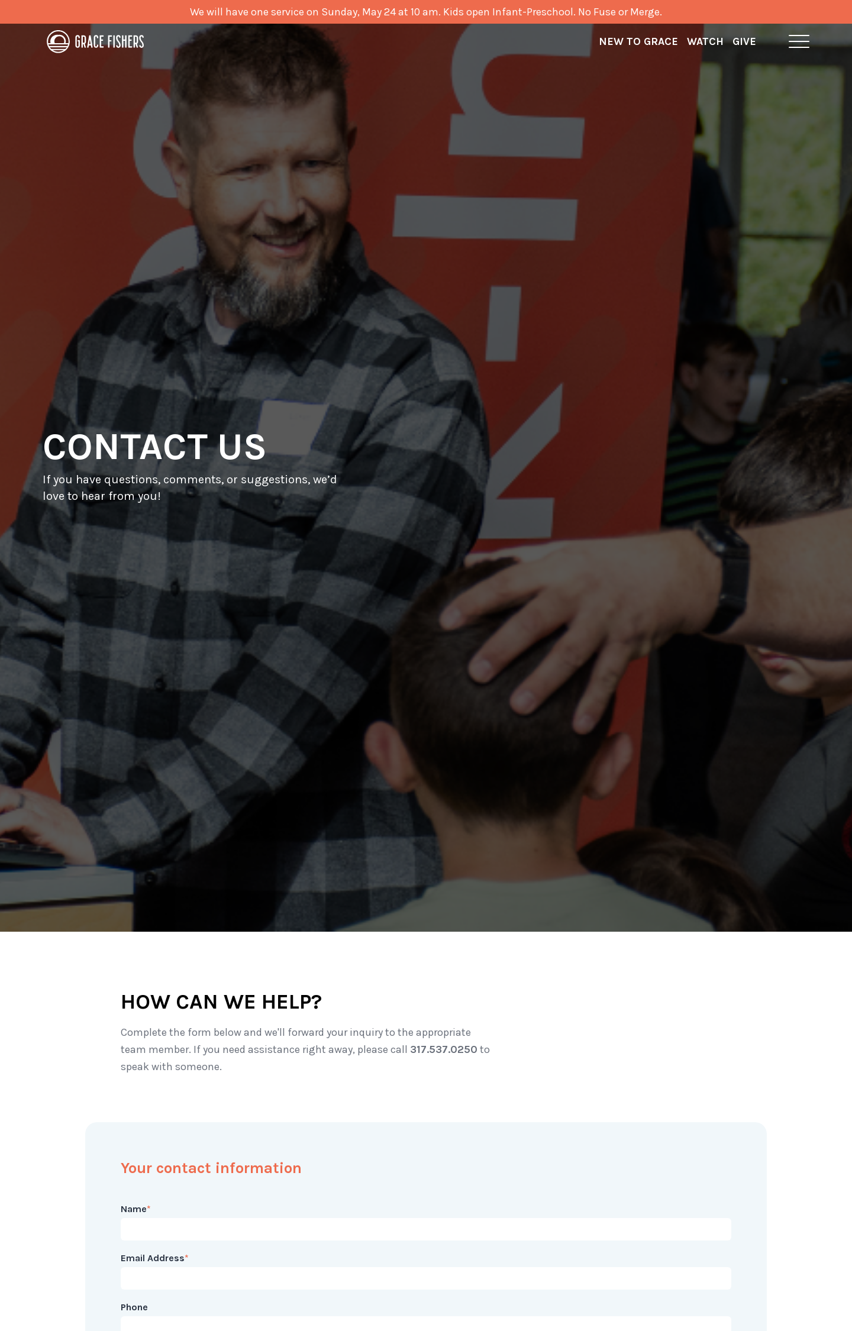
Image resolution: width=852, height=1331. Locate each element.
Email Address (155, 1258)
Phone (134, 1307)
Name (136, 1208)
